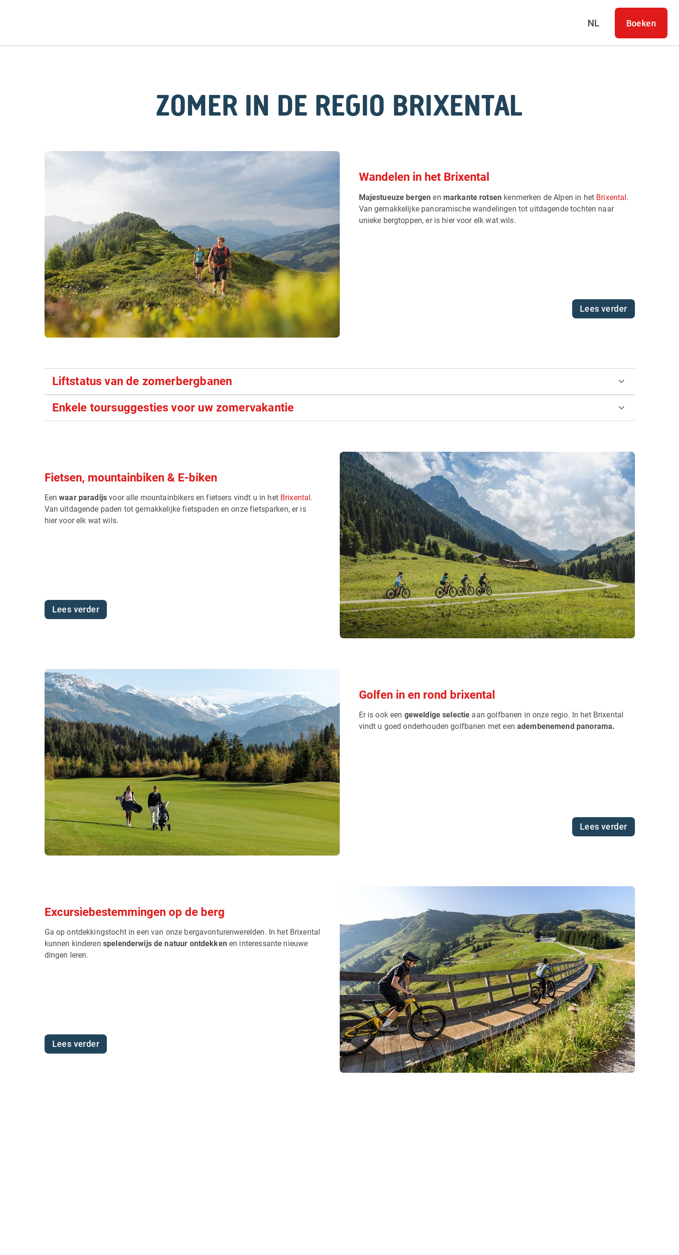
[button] (340, 381)
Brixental (611, 197)
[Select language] (593, 23)
